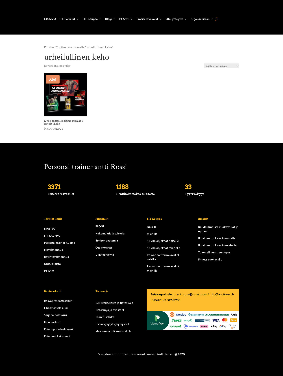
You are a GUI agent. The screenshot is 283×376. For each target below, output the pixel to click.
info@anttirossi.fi (222, 294)
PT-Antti (49, 271)
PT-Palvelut (67, 19)
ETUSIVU (50, 19)
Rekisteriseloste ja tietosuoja (114, 303)
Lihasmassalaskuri (56, 308)
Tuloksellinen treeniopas (214, 252)
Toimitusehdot (104, 317)
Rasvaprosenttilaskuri (58, 301)
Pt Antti (124, 19)
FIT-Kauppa (90, 19)
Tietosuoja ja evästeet (109, 310)
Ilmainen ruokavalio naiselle (216, 238)
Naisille (151, 226)
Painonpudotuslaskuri (58, 329)
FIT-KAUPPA (52, 235)
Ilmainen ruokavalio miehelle (217, 245)
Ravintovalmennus (56, 256)
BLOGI (99, 226)
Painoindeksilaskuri (57, 336)
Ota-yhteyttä (174, 19)
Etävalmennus (53, 249)
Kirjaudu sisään (200, 19)
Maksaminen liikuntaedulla (113, 331)
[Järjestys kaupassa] (221, 65)
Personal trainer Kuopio (59, 242)
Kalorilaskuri (52, 322)
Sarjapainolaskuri (55, 315)
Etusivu (49, 47)
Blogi (108, 19)
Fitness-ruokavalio (210, 259)
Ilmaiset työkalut (147, 19)
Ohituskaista (52, 264)
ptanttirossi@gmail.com (190, 294)
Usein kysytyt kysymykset (112, 324)
